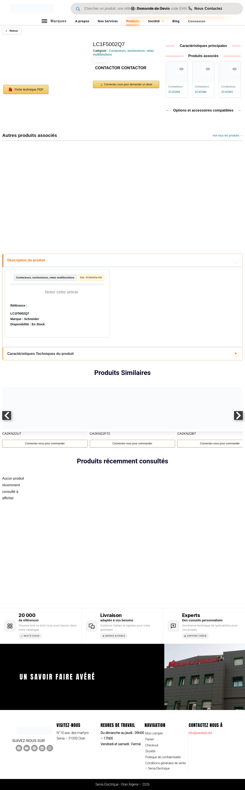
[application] (162, 21)
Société (150, 750)
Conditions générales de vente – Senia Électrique (162, 765)
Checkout (152, 744)
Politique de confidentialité (164, 756)
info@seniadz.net (201, 730)
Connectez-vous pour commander (45, 449)
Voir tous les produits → (228, 135)
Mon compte (154, 731)
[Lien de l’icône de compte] (197, 21)
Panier (150, 737)
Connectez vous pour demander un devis (128, 84)
